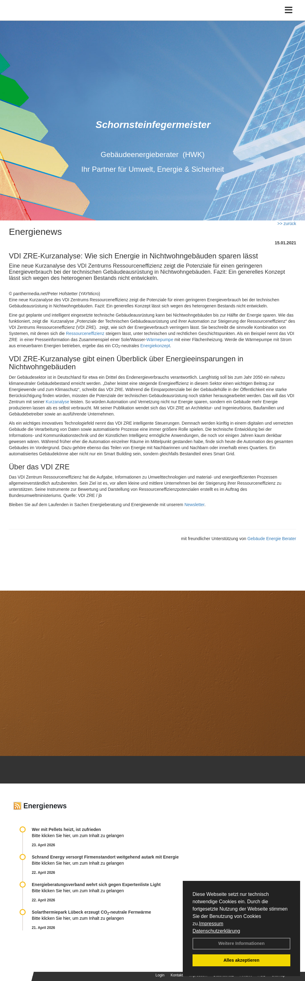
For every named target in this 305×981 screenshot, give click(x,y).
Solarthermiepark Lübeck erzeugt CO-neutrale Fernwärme (91, 912)
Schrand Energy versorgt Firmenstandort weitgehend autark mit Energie (105, 857)
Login (160, 975)
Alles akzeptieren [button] (241, 960)
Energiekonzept (155, 345)
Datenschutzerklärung (216, 931)
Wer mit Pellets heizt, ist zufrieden (66, 829)
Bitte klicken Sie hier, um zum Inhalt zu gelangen (78, 835)
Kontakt (177, 975)
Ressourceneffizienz (85, 333)
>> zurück (286, 223)
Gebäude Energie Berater (271, 538)
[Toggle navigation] (288, 17)
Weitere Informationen (241, 943)
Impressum (211, 923)
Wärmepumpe (159, 339)
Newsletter (194, 504)
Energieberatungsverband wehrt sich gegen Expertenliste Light (96, 884)
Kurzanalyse (57, 401)
